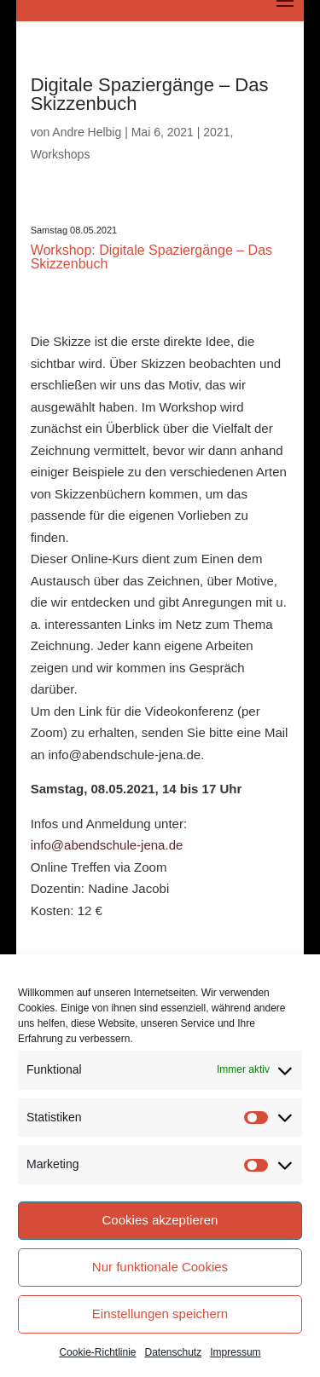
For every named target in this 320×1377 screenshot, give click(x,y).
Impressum (235, 1352)
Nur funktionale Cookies (160, 1266)
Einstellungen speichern (160, 1313)
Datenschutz (173, 1352)
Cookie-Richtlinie (97, 1352)
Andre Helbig (86, 132)
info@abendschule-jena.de (107, 845)
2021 (216, 132)
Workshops (60, 154)
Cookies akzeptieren (160, 1220)
